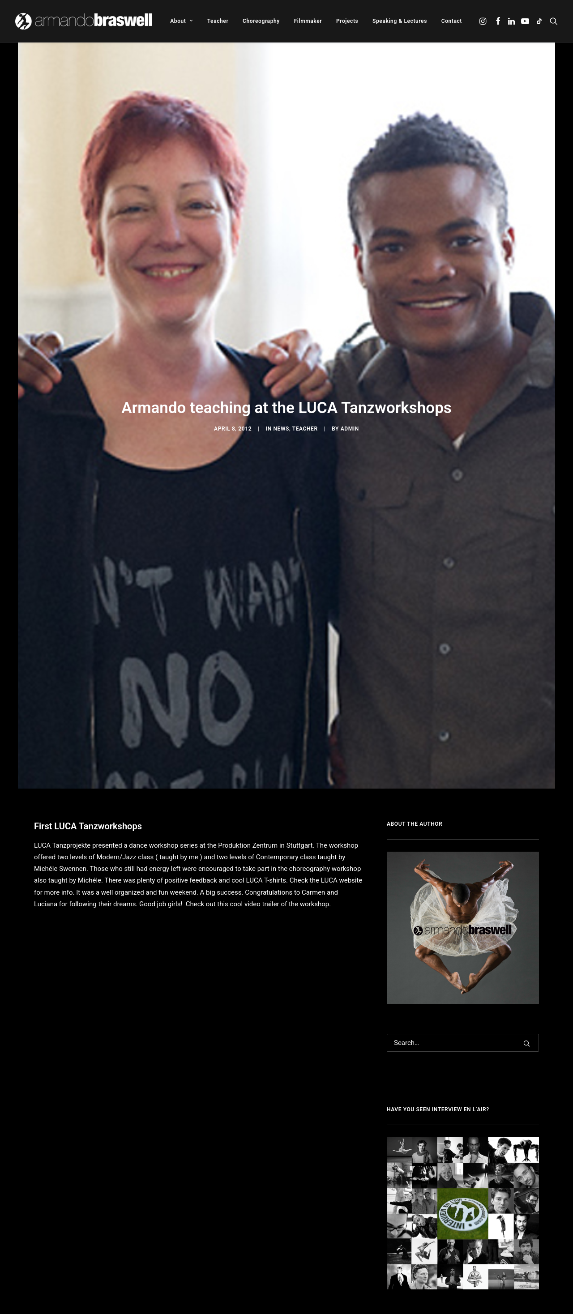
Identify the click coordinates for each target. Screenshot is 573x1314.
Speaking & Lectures (399, 21)
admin (350, 366)
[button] (483, 21)
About (181, 21)
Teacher (218, 21)
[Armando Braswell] (84, 21)
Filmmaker (308, 21)
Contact (451, 21)
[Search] (463, 917)
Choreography (261, 21)
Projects (347, 21)
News (281, 366)
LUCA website (340, 754)
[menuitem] (181, 21)
